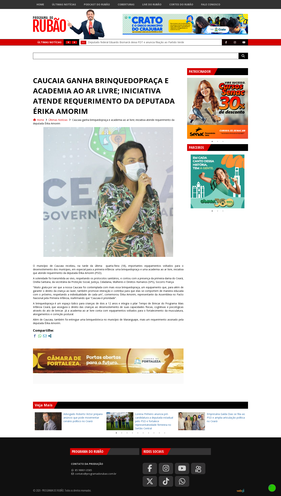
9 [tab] (159, 433)
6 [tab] (143, 433)
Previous (184, 107)
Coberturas (126, 4)
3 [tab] (223, 141)
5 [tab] (138, 433)
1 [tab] (212, 141)
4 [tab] (132, 433)
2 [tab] (217, 141)
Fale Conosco (210, 4)
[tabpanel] (217, 108)
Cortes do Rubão (181, 4)
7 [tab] (148, 433)
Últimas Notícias (64, 4)
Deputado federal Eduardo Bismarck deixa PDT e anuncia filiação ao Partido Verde (136, 42)
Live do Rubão (151, 4)
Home (40, 4)
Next (251, 107)
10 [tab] (164, 433)
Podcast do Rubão (97, 4)
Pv (83, 42)
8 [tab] (154, 433)
